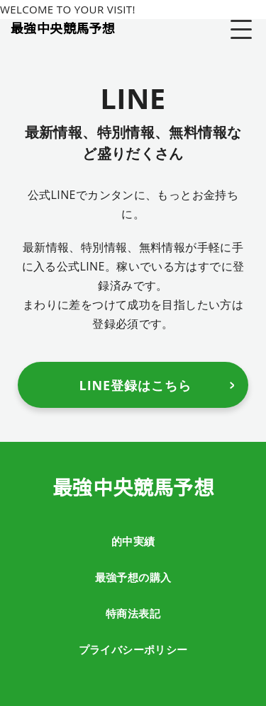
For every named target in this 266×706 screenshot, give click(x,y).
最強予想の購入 (133, 577)
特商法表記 (133, 613)
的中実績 (133, 541)
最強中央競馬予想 (63, 27)
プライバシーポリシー (133, 649)
